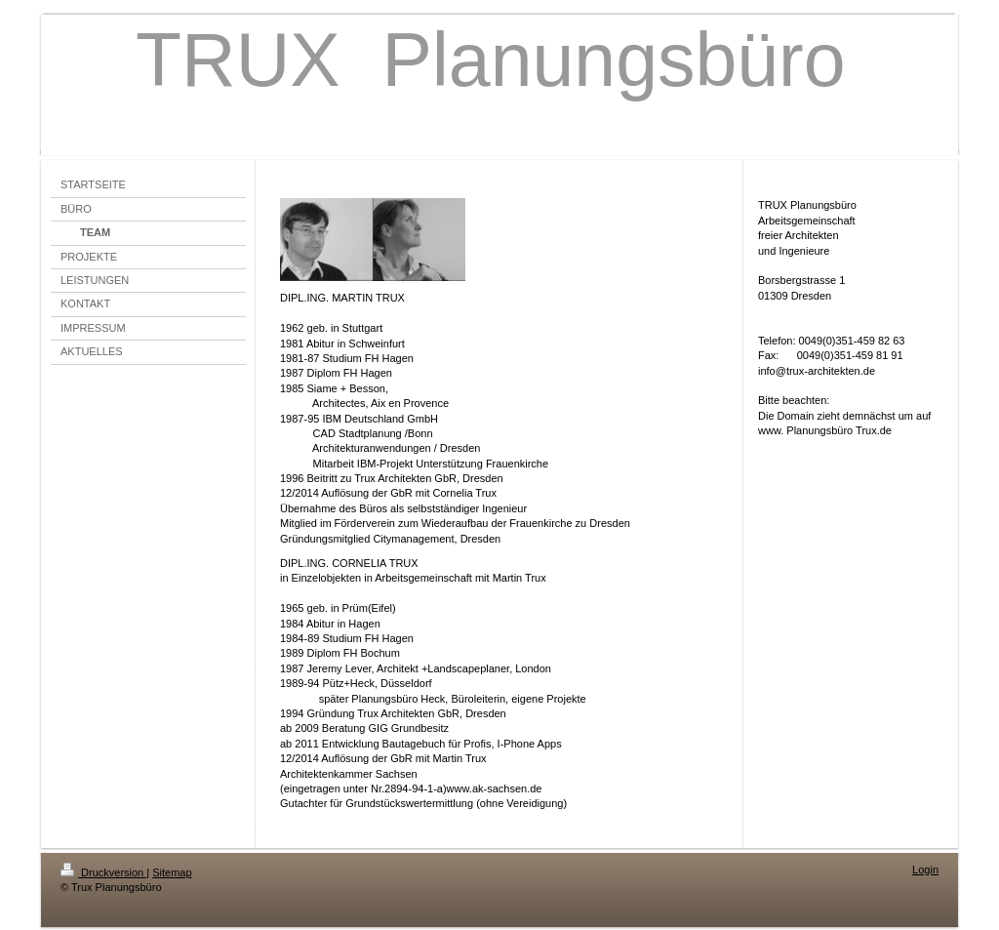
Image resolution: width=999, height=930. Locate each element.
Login (925, 869)
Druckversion (103, 872)
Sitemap (171, 872)
